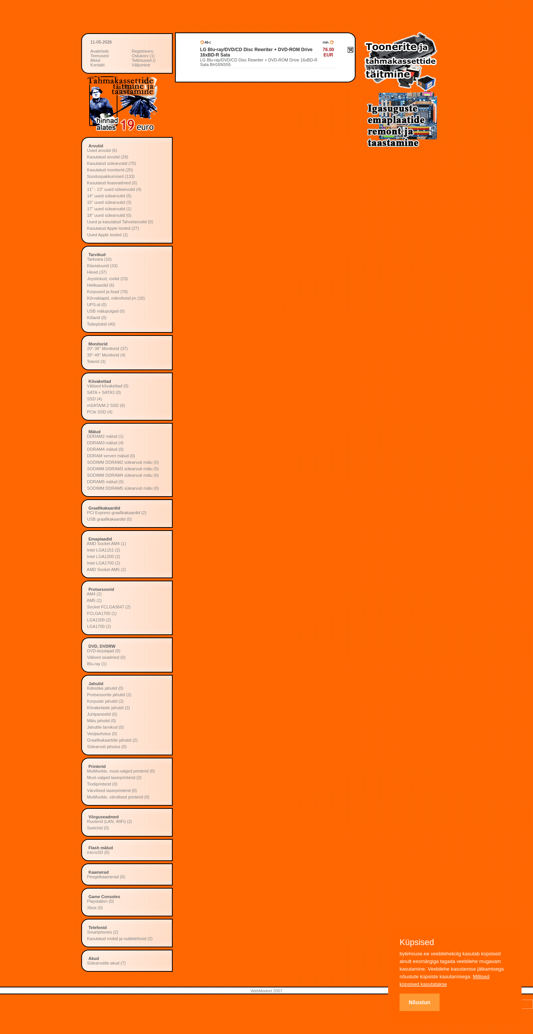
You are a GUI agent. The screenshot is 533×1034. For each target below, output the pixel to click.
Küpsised (417, 942)
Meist (95, 60)
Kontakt (97, 65)
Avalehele (99, 51)
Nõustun (419, 1002)
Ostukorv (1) (143, 55)
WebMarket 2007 (266, 991)
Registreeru (143, 51)
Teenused (99, 55)
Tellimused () (144, 60)
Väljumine (141, 65)
